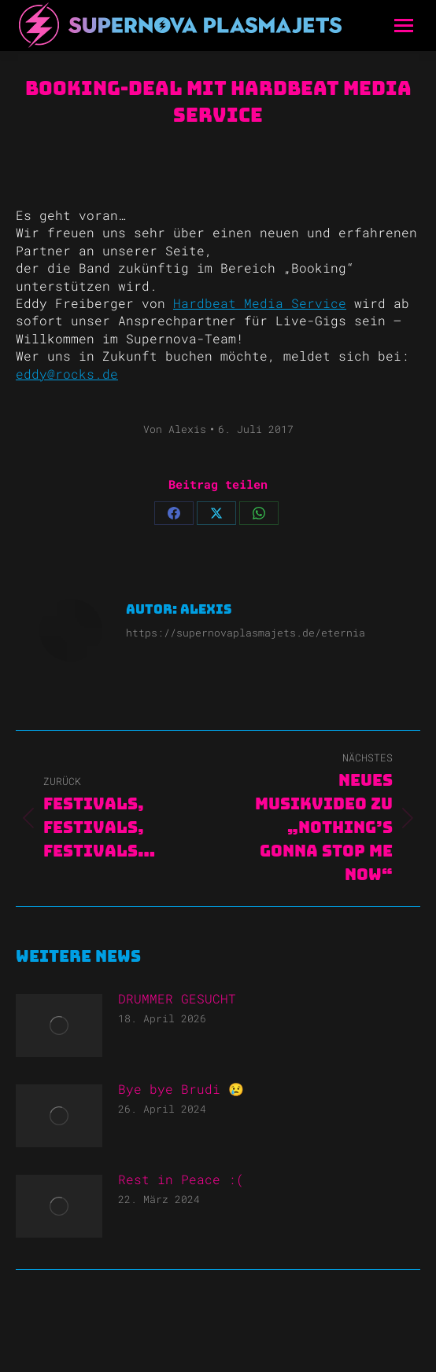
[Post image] (59, 1025)
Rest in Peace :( (181, 1179)
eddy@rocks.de (67, 373)
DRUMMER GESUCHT (177, 998)
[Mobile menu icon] (403, 25)
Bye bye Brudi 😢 (181, 1088)
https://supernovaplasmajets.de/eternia (245, 632)
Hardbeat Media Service (259, 303)
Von (174, 429)
